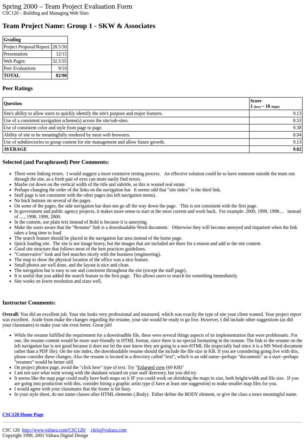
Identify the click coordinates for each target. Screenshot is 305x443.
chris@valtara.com (109, 430)
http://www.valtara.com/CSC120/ (54, 430)
